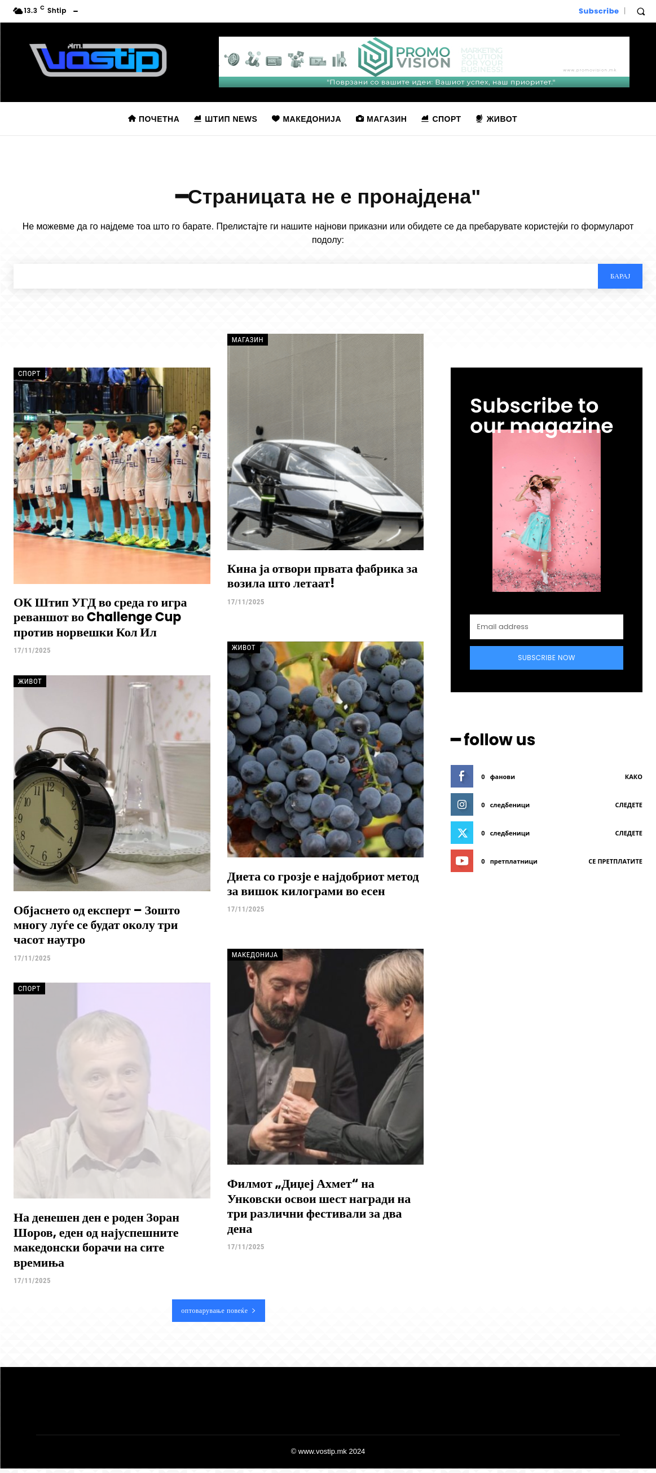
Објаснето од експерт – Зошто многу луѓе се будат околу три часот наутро (97, 929)
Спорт (29, 378)
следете (628, 808)
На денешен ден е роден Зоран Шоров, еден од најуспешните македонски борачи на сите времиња (96, 1245)
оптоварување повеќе (218, 1315)
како (633, 780)
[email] (546, 631)
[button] (640, 11)
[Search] (617, 280)
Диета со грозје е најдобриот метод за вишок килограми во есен (323, 888)
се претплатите (615, 865)
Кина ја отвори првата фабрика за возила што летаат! (322, 580)
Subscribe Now (546, 662)
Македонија (255, 960)
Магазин (247, 344)
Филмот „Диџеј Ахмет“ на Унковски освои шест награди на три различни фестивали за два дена (319, 1211)
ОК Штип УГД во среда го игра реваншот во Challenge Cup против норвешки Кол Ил (100, 621)
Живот (30, 686)
